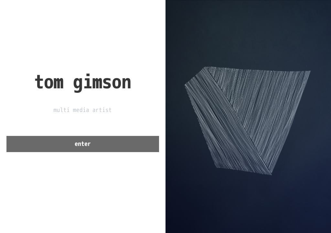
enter (83, 144)
